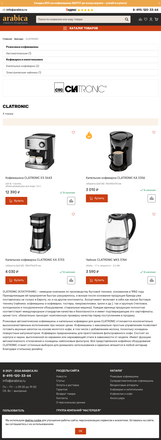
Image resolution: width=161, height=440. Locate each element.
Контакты (62, 396)
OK (80, 431)
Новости (61, 374)
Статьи (60, 378)
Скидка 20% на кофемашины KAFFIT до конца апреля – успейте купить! (80, 3)
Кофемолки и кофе (121, 391)
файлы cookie (33, 420)
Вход (5, 414)
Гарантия (61, 387)
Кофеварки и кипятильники (126, 387)
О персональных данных (70, 400)
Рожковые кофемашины (124, 374)
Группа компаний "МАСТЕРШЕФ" (78, 408)
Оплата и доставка (67, 383)
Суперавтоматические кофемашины (131, 378)
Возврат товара (65, 391)
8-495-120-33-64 (145, 10)
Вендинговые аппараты (124, 383)
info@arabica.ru (16, 9)
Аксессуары (117, 396)
